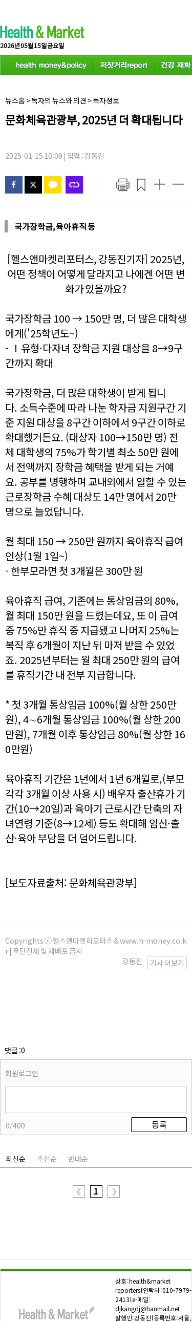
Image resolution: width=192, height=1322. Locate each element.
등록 (159, 1073)
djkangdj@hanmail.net (147, 1257)
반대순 (78, 1107)
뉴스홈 (15, 100)
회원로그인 (21, 1022)
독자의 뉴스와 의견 (59, 100)
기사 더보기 (167, 962)
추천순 (47, 1107)
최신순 (16, 1107)
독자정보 (106, 100)
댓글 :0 (15, 999)
